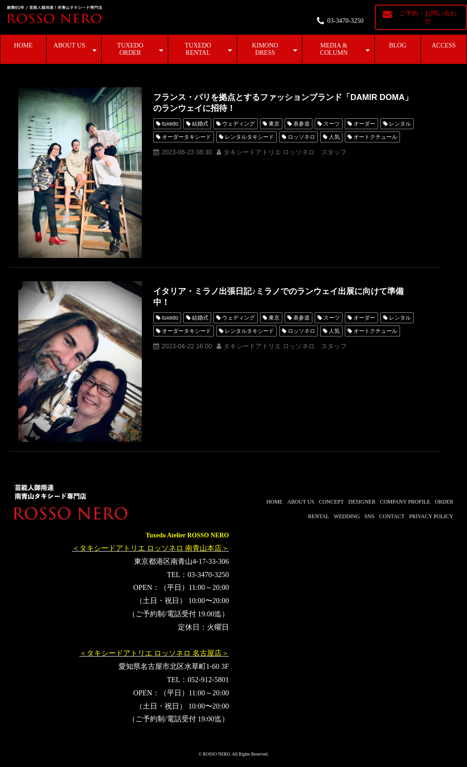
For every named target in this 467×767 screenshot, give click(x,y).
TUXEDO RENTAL (198, 49)
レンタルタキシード (249, 137)
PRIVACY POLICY (431, 516)
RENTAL (318, 516)
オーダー (364, 124)
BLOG (397, 45)
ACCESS (444, 45)
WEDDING (347, 516)
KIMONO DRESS (265, 49)
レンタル (400, 124)
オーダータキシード (186, 137)
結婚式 (200, 124)
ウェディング (238, 124)
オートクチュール (375, 137)
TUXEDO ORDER (130, 49)
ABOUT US (69, 45)
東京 (274, 124)
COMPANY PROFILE (405, 501)
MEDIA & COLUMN (334, 49)
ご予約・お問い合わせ (428, 17)
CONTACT (392, 516)
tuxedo (170, 124)
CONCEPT (331, 501)
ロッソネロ (301, 137)
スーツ (331, 124)
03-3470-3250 (345, 20)
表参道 (301, 124)
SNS (369, 516)
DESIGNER (361, 501)
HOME (23, 45)
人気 (334, 137)
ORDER (444, 501)
